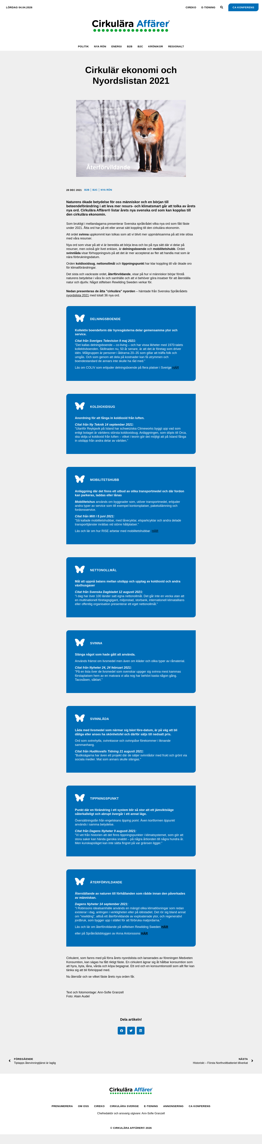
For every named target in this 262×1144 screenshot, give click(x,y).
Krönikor (155, 46)
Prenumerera (62, 1115)
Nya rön (100, 46)
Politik (83, 46)
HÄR (155, 534)
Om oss (83, 1115)
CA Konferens (199, 1115)
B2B (130, 46)
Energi (116, 46)
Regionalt (176, 46)
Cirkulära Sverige (124, 1115)
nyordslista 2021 (77, 295)
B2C (140, 46)
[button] (121, 1040)
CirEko (191, 7)
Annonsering (173, 1115)
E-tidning (208, 7)
